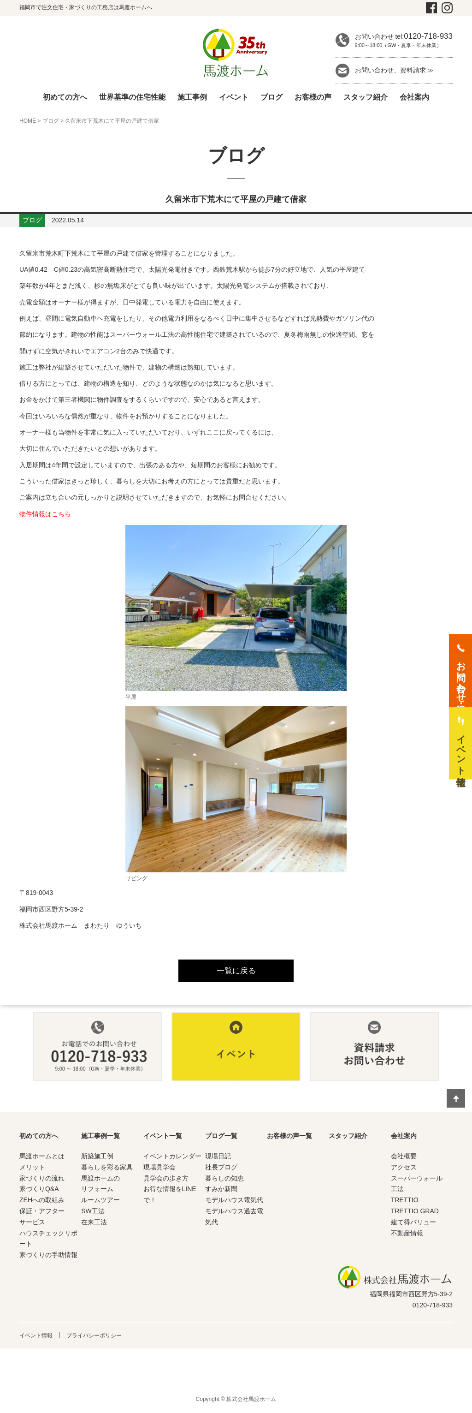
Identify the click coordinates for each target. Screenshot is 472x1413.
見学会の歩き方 (166, 1180)
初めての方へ (65, 97)
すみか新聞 (221, 1191)
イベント (233, 97)
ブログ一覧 (221, 1138)
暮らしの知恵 (224, 1180)
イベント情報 (38, 1337)
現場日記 (218, 1158)
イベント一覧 (162, 1138)
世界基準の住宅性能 (132, 97)
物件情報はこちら (45, 514)
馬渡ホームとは (42, 1158)
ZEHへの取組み (42, 1202)
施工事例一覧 (100, 1138)
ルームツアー (100, 1202)
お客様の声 (313, 97)
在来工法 (94, 1224)
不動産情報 (407, 1235)
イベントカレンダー (172, 1158)
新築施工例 (97, 1158)
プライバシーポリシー (104, 1337)
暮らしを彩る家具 (107, 1169)
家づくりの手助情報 (48, 1257)
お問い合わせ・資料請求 (461, 676)
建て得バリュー (413, 1224)
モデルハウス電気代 (234, 1202)
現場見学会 (159, 1169)
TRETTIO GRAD (415, 1213)
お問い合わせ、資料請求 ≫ (394, 70)
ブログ (271, 97)
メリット (32, 1169)
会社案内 (414, 97)
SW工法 (93, 1213)
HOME (27, 121)
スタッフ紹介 (365, 97)
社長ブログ (221, 1169)
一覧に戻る (236, 972)
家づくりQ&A (39, 1191)
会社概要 (404, 1158)
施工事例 (192, 97)
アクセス (404, 1169)
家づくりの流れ (42, 1180)
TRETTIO (405, 1202)
